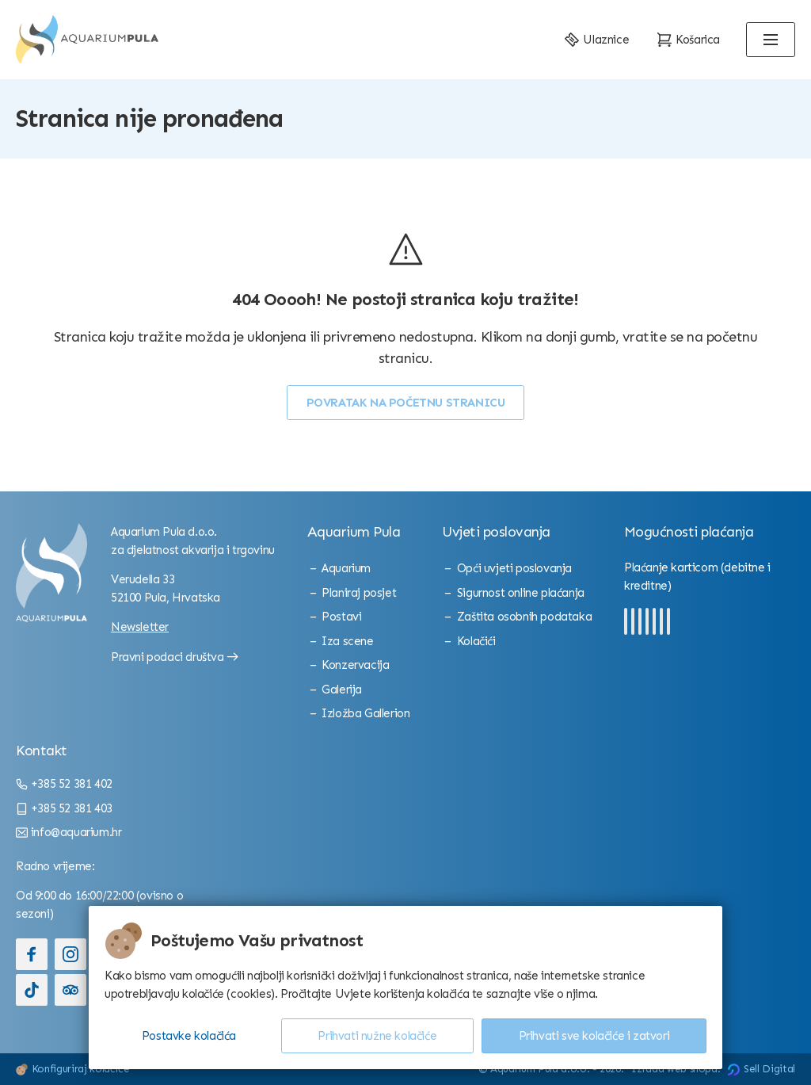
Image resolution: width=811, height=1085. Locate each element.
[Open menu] (770, 39)
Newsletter (140, 627)
